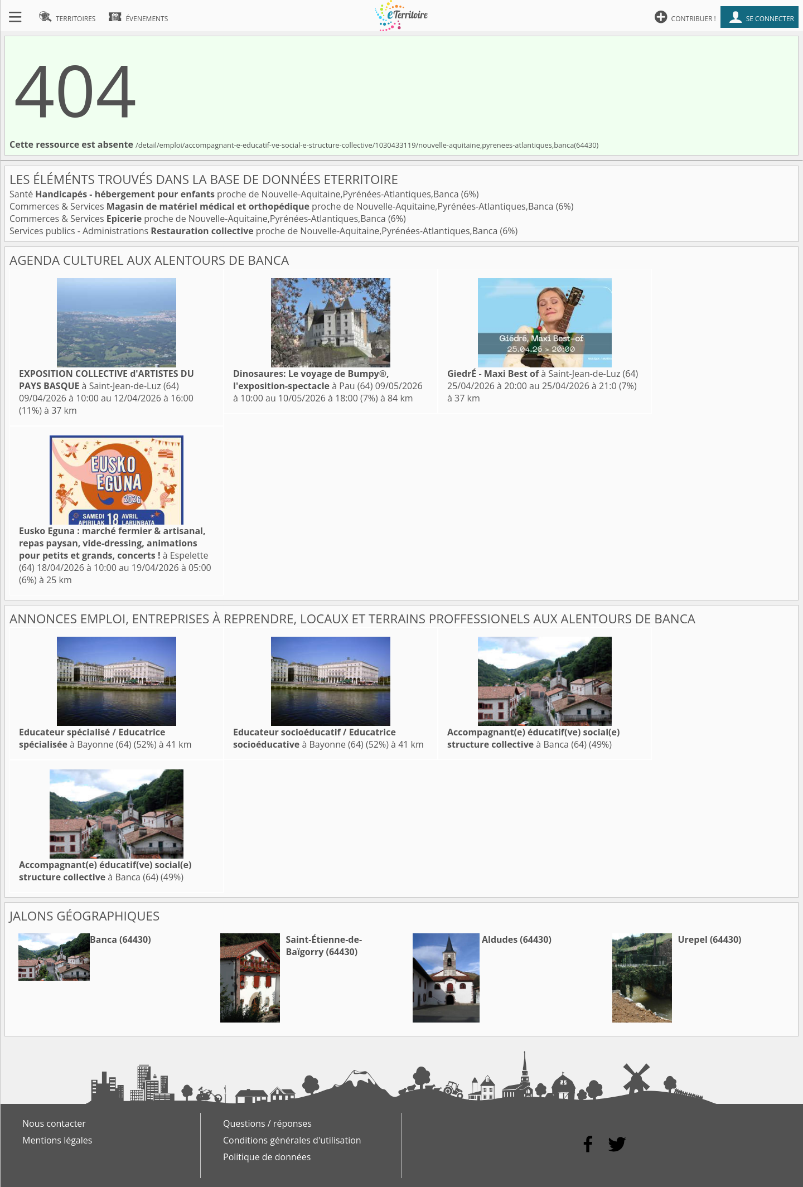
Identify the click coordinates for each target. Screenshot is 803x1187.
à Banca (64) (533, 738)
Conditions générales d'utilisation (292, 1140)
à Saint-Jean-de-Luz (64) (106, 379)
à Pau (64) (311, 379)
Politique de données (267, 1157)
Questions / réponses (267, 1123)
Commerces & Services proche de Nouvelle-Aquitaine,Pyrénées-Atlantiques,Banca (282, 206)
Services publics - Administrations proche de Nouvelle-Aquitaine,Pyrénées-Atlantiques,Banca (254, 231)
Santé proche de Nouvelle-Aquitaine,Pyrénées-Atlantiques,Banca (235, 194)
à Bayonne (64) (92, 738)
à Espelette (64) (113, 549)
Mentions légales (57, 1140)
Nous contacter (54, 1123)
